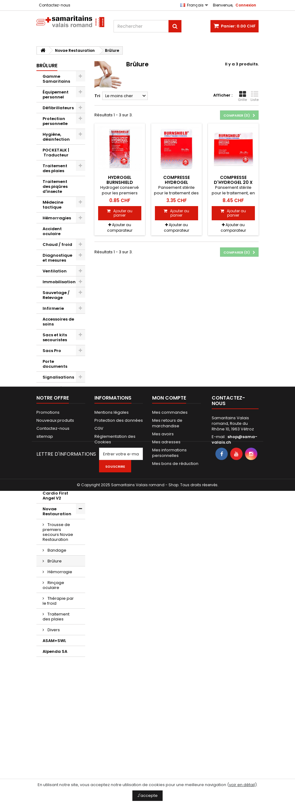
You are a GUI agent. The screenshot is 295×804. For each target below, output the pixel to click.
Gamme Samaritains (56, 78)
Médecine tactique (53, 204)
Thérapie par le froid (58, 600)
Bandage (56, 550)
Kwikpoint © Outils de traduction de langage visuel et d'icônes (59, 472)
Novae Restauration (57, 511)
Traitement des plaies (55, 168)
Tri (97, 96)
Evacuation (55, 388)
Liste (255, 96)
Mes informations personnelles (169, 735)
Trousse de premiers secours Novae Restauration (58, 532)
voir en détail (242, 785)
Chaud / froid (57, 244)
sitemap (44, 719)
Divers (49, 441)
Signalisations (58, 377)
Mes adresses (166, 724)
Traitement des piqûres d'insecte (55, 186)
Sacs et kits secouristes (55, 337)
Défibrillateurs (58, 108)
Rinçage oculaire (53, 585)
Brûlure (54, 561)
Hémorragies (57, 218)
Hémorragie (59, 572)
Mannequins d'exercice (56, 401)
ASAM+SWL (54, 641)
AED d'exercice (58, 414)
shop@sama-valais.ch (234, 722)
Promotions (48, 695)
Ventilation (55, 271)
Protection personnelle (55, 121)
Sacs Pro (52, 351)
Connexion (245, 5)
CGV (98, 711)
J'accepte (147, 795)
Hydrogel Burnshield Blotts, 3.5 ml (119, 182)
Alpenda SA (55, 651)
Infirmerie (53, 308)
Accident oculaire (52, 231)
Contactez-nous (54, 5)
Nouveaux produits (55, 703)
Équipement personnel (56, 94)
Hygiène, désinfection (56, 136)
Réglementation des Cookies (114, 721)
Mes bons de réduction (175, 746)
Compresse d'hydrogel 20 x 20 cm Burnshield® (233, 182)
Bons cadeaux (58, 452)
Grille (242, 96)
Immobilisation (59, 282)
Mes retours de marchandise (167, 705)
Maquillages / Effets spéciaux (59, 427)
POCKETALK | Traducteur (56, 152)
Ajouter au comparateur (119, 227)
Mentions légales (111, 695)
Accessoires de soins (58, 321)
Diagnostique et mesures (57, 257)
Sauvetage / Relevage (56, 295)
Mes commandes (170, 695)
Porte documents (55, 363)
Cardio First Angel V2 (55, 495)
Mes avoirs (163, 716)
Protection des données (118, 703)
